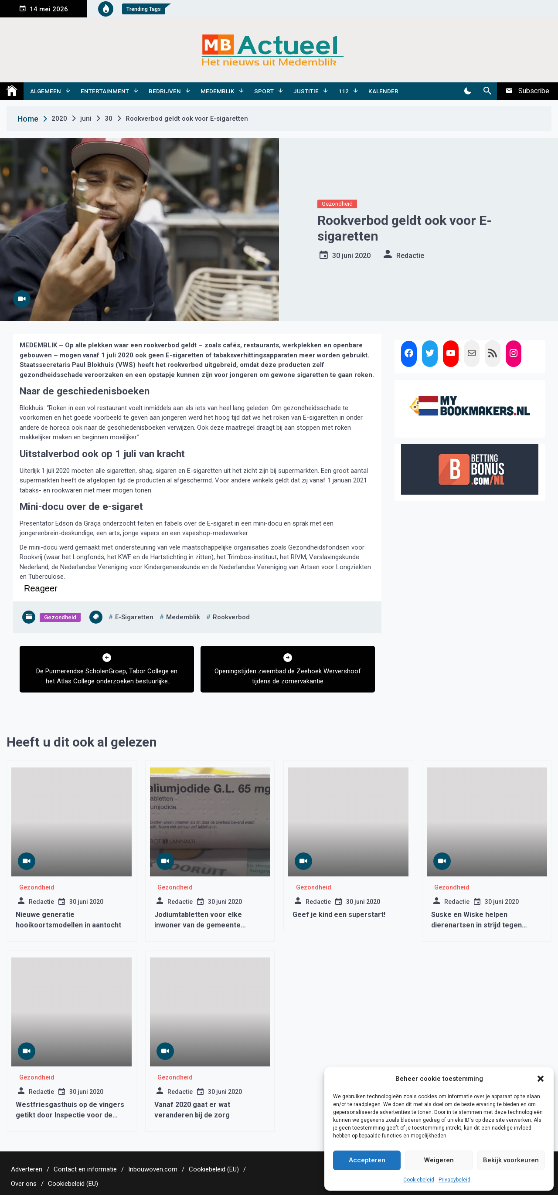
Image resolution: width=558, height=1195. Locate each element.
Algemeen (45, 91)
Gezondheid (337, 203)
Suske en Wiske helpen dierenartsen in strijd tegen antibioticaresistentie (476, 925)
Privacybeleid (454, 1180)
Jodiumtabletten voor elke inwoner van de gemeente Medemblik (198, 925)
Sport (264, 91)
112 (343, 91)
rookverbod (231, 617)
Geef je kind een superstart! (339, 914)
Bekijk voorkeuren (511, 1160)
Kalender (383, 91)
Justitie (306, 91)
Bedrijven (165, 91)
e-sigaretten (134, 617)
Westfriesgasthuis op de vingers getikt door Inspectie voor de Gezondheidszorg (70, 1115)
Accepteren (367, 1160)
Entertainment (105, 91)
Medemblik (218, 91)
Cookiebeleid (418, 1180)
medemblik (183, 617)
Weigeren (439, 1160)
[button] (540, 1078)
